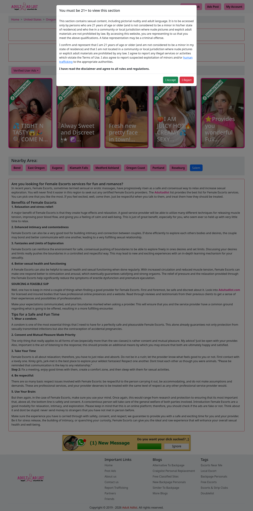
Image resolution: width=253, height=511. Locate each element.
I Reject (187, 80)
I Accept (170, 80)
